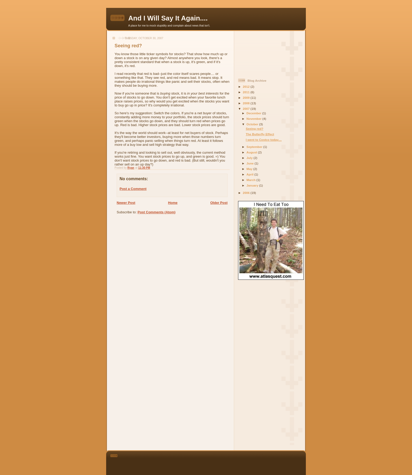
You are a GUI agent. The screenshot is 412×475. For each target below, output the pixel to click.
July (250, 157)
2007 (246, 108)
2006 (246, 192)
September (254, 146)
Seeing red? (254, 128)
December (254, 113)
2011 (246, 92)
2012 (246, 86)
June (250, 163)
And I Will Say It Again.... (168, 18)
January (252, 185)
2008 (246, 103)
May (249, 169)
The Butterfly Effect (260, 134)
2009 (246, 97)
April (250, 174)
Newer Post (126, 203)
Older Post (219, 203)
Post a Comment (133, 189)
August (252, 152)
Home (172, 203)
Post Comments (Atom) (157, 212)
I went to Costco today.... (264, 139)
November (254, 118)
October (252, 124)
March (251, 180)
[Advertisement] (261, 52)
